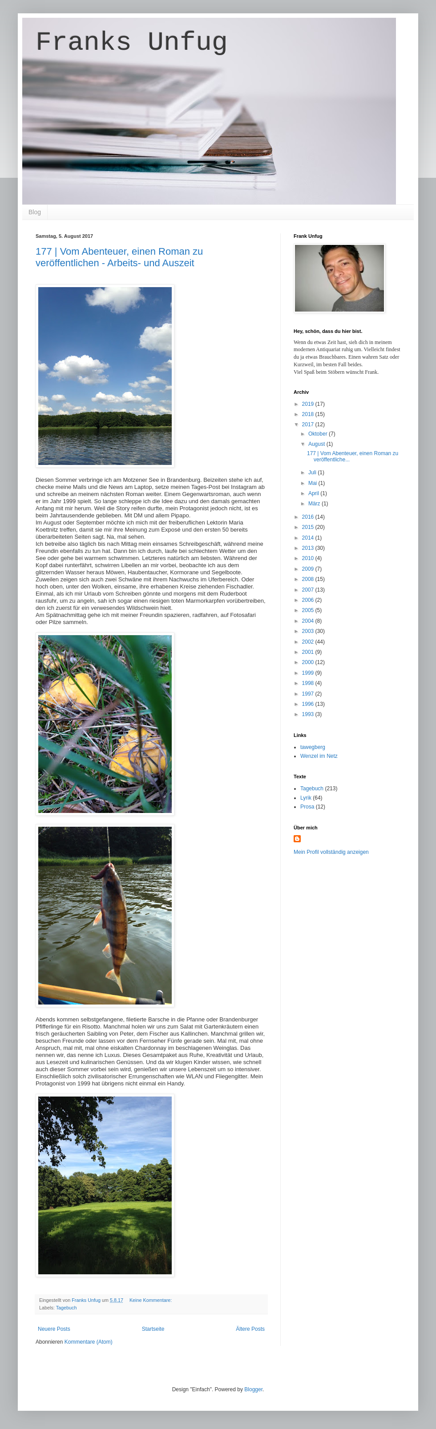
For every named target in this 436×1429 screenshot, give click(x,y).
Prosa (307, 807)
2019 (308, 404)
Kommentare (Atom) (89, 1342)
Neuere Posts (54, 1329)
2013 (308, 548)
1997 (308, 694)
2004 (308, 621)
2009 (308, 569)
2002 (308, 642)
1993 (308, 714)
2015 (308, 527)
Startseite (153, 1329)
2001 (308, 652)
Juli (313, 472)
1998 (308, 683)
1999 (308, 673)
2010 (308, 558)
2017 (308, 424)
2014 (308, 538)
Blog (34, 212)
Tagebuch (66, 1307)
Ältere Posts (250, 1329)
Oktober (318, 434)
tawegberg (312, 747)
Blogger (253, 1389)
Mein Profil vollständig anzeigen (331, 852)
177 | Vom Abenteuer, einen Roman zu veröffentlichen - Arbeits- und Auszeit (119, 257)
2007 (308, 590)
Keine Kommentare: (151, 1300)
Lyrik (305, 798)
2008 (308, 579)
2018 (308, 414)
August (317, 444)
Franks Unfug (132, 43)
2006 (308, 600)
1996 (308, 704)
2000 (308, 662)
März (315, 503)
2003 (308, 631)
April (314, 493)
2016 (308, 517)
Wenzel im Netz (319, 756)
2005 (308, 610)
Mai (313, 483)
